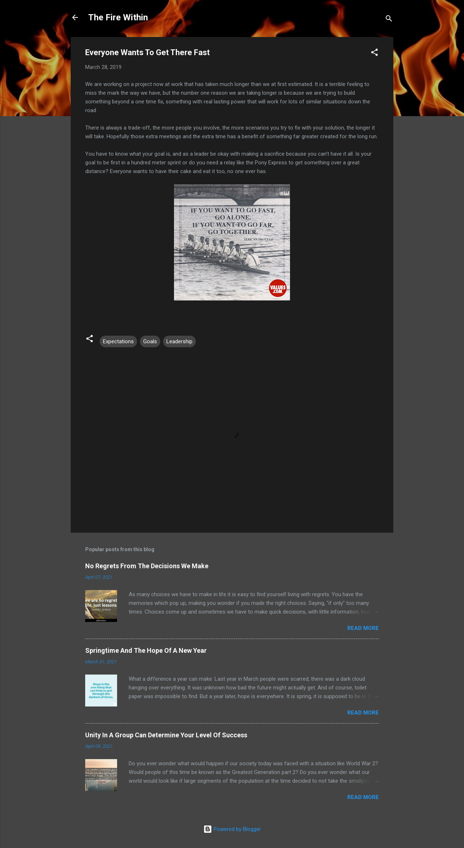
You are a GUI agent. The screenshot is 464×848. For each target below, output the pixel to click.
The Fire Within (118, 17)
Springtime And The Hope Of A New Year (146, 650)
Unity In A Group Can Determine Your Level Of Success (166, 735)
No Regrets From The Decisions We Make (146, 566)
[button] (374, 53)
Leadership (179, 341)
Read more (363, 628)
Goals (150, 341)
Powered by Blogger (232, 829)
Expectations (118, 341)
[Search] (389, 20)
